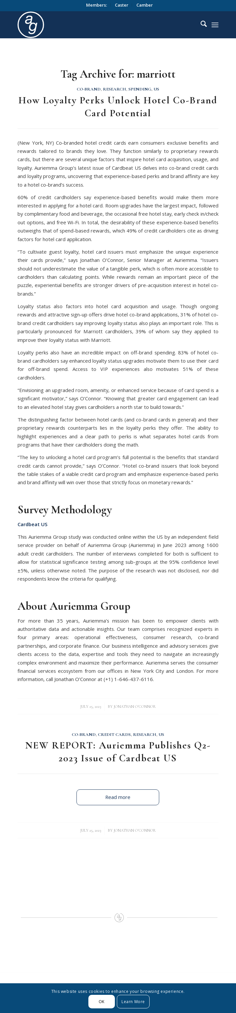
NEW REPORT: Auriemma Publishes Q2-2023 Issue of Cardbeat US (118, 751)
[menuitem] (97, 5)
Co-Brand (89, 89)
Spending (139, 89)
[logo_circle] (98, 25)
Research (114, 89)
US (156, 89)
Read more (117, 797)
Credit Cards (114, 734)
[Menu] (215, 25)
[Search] (200, 25)
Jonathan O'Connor (135, 706)
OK (102, 1001)
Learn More (133, 1001)
